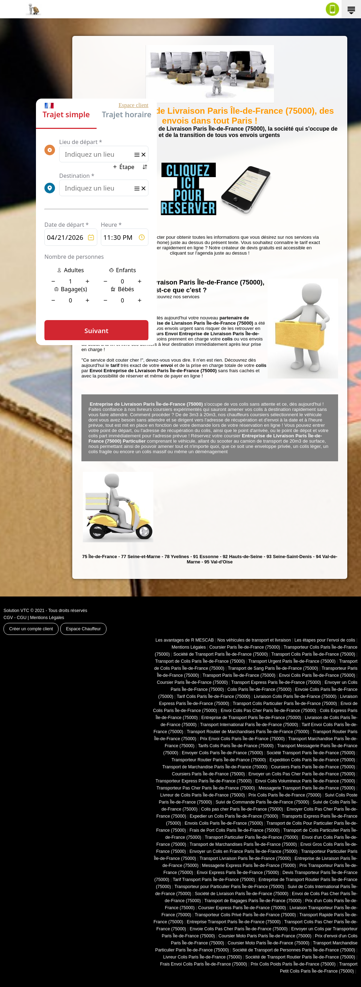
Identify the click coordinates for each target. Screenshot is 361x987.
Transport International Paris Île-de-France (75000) (249, 724)
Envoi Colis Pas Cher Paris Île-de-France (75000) (268, 710)
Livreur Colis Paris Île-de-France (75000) (202, 957)
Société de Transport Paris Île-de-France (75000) (220, 654)
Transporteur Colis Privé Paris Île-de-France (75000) (245, 914)
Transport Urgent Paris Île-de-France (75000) (292, 661)
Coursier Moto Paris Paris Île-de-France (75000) (265, 935)
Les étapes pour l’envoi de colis (324, 640)
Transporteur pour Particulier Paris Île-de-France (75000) (229, 886)
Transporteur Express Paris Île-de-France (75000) (203, 781)
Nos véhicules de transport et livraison (254, 640)
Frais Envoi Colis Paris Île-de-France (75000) (203, 964)
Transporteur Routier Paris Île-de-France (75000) (219, 759)
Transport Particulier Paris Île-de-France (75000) (251, 837)
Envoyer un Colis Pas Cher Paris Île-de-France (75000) (302, 774)
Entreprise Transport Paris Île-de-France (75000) (234, 921)
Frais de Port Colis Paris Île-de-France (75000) (234, 830)
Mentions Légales (47, 617)
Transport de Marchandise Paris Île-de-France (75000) (215, 766)
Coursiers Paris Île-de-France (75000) (208, 774)
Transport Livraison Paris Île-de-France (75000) (245, 858)
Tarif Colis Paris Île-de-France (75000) (213, 696)
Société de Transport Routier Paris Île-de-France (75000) (300, 957)
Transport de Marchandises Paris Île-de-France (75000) (243, 844)
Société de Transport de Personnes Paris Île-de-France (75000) (293, 950)
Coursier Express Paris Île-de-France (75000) (242, 907)
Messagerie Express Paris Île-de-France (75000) (249, 865)
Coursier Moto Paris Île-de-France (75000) (269, 943)
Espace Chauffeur (83, 628)
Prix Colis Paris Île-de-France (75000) (285, 795)
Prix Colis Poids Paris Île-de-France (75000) (293, 964)
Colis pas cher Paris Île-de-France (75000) (242, 809)
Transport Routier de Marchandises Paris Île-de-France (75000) (248, 731)
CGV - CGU (15, 617)
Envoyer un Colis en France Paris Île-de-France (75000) (243, 851)
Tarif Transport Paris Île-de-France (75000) (214, 879)
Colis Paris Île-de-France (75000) (259, 689)
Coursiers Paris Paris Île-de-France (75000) (313, 766)
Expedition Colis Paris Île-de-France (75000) (312, 759)
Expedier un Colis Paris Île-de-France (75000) (234, 816)
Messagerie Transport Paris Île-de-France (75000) (307, 788)
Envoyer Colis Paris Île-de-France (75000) (222, 752)
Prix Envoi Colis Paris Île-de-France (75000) (242, 738)
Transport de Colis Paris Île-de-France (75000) (200, 661)
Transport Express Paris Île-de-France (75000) (276, 682)
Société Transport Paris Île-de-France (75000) (311, 752)
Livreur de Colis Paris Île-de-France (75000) (202, 795)
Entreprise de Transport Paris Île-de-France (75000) (251, 717)
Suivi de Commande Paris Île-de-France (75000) (262, 802)
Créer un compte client (31, 628)
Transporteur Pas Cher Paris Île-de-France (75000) (206, 788)
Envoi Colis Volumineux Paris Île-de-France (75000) (305, 781)
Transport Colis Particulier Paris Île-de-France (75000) (285, 703)
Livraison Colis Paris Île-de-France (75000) (295, 696)
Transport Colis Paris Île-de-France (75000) (313, 654)
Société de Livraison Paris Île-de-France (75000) (241, 893)
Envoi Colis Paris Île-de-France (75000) (317, 675)
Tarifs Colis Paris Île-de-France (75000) (236, 745)
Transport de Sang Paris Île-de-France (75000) (273, 668)
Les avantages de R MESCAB (184, 640)
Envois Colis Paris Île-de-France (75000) (224, 823)
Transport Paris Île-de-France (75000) (238, 675)
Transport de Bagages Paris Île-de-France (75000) (252, 900)
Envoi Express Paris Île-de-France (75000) (238, 872)
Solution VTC (16, 610)
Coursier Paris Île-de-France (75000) (244, 647)
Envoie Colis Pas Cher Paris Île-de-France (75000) (239, 928)
